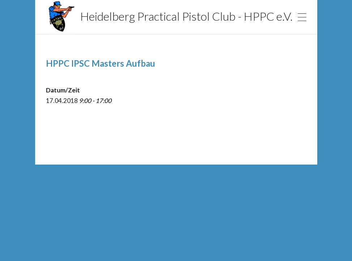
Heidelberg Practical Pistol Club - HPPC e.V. (169, 16)
